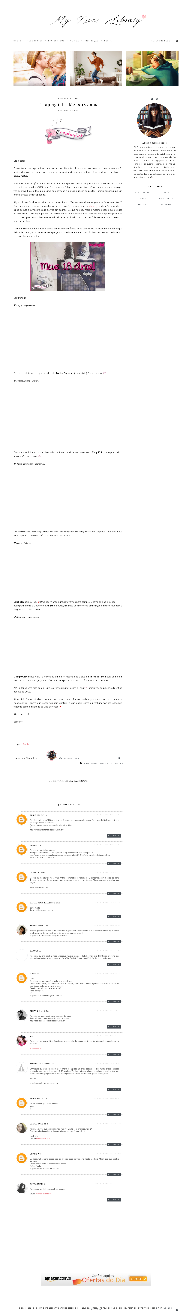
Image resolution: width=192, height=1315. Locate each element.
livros (142, 198)
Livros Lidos (56, 41)
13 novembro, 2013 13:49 (107, 950)
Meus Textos (35, 41)
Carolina (35, 951)
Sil (31, 1036)
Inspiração (92, 41)
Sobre (108, 41)
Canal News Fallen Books (45, 903)
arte (166, 192)
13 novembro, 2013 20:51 (107, 1098)
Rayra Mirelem (38, 1184)
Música (74, 41)
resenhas (166, 204)
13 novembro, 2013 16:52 (107, 1010)
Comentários (68, 111)
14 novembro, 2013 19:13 (107, 1183)
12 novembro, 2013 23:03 (107, 844)
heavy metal (106, 763)
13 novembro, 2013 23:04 (107, 1153)
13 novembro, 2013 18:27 (107, 1063)
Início (17, 41)
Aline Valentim (38, 815)
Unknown (35, 845)
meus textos (166, 198)
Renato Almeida (39, 1011)
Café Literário (142, 192)
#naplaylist (94, 206)
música (119, 763)
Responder (113, 836)
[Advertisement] (153, 260)
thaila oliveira (39, 926)
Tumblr (26, 744)
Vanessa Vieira (38, 873)
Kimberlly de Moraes (42, 1064)
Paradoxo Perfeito (43, 1194)
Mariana (35, 974)
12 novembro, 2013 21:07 (107, 814)
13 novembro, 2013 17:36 (107, 1035)
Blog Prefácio (35, 1048)
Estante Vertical (43, 1138)
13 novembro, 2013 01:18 (107, 902)
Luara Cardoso (39, 1124)
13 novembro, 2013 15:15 (107, 973)
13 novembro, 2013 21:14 (107, 1123)
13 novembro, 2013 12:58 (107, 925)
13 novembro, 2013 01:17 (107, 872)
